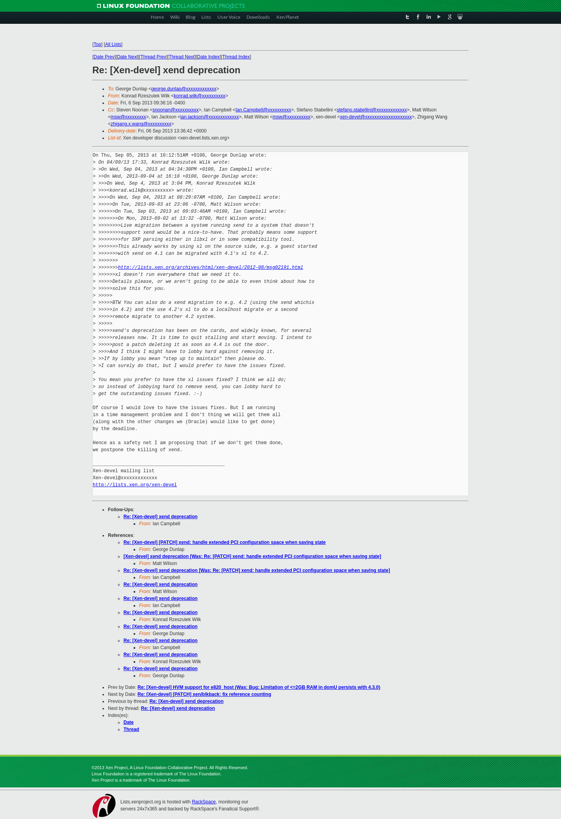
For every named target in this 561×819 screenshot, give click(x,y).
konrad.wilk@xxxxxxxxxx (199, 96)
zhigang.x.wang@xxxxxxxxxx (141, 124)
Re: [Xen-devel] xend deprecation (160, 516)
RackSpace (203, 802)
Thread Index (236, 57)
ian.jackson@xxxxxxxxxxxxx (209, 117)
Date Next (127, 57)
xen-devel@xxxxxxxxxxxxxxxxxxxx (376, 117)
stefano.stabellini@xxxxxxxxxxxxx (372, 110)
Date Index (208, 57)
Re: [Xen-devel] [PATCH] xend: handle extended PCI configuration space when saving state (224, 542)
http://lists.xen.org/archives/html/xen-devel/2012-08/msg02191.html (210, 267)
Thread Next (181, 57)
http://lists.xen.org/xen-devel (135, 485)
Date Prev (104, 57)
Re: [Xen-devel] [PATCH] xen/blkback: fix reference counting (204, 694)
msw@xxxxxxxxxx (291, 117)
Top (97, 44)
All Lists (113, 44)
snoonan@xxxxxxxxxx (175, 110)
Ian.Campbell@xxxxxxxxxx (263, 110)
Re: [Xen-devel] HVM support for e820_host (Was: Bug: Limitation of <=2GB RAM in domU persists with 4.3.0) (259, 687)
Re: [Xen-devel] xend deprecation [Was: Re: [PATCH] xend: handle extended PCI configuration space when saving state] (256, 570)
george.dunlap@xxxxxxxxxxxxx (183, 89)
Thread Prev (153, 57)
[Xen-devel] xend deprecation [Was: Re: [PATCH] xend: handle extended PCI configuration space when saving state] (252, 556)
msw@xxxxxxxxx (128, 117)
